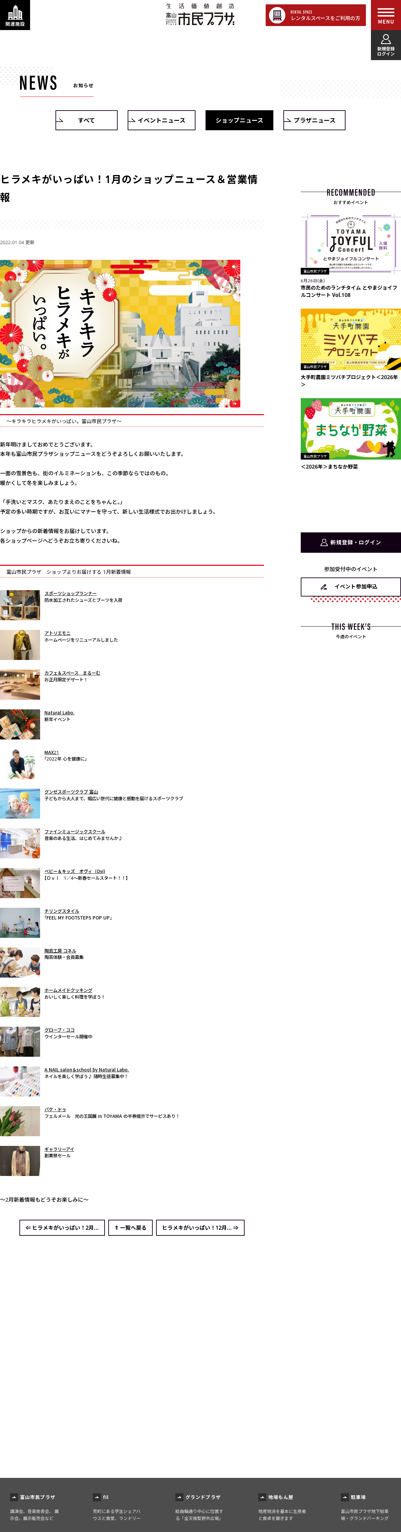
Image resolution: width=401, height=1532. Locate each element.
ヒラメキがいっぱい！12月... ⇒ (200, 1227)
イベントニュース (161, 120)
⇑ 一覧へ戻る (130, 1227)
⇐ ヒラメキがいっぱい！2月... (62, 1227)
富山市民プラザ (200, 14)
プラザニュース (315, 120)
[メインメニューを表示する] (386, 15)
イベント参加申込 (356, 586)
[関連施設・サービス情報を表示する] (15, 15)
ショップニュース (239, 120)
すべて (86, 120)
